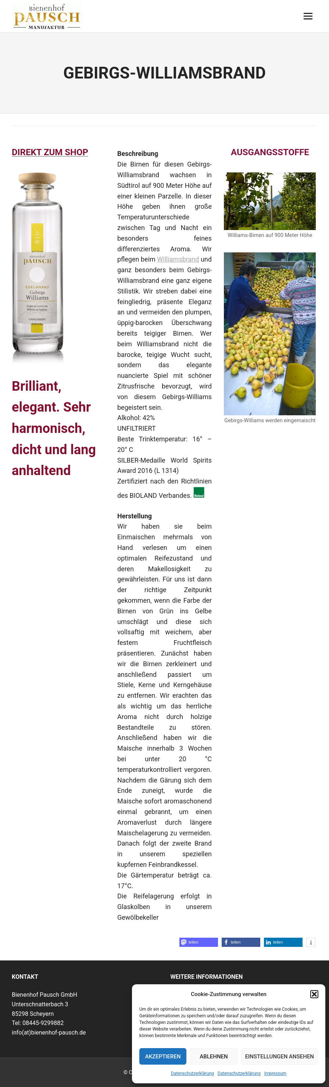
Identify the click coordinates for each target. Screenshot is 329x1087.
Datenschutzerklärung (192, 1073)
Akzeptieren (163, 1056)
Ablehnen (214, 1056)
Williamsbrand (178, 259)
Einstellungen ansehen (279, 1056)
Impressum (275, 1073)
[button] (314, 994)
